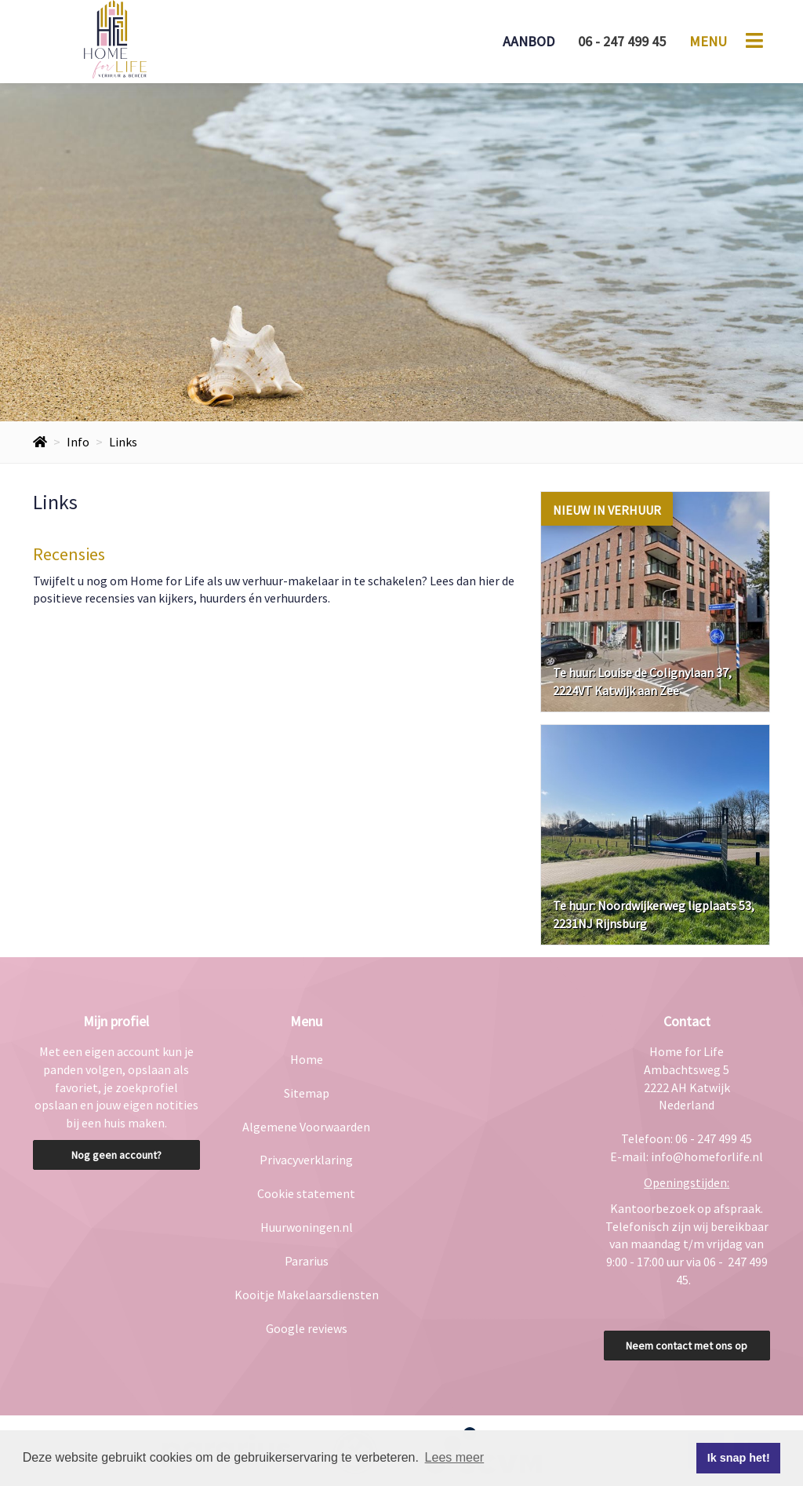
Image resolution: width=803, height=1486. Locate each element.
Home (306, 1059)
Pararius (307, 1261)
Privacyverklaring (306, 1159)
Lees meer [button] (455, 1457)
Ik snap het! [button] (738, 1457)
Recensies (69, 554)
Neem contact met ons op (686, 1345)
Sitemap (306, 1093)
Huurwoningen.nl (306, 1227)
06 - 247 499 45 (622, 41)
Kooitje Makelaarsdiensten (306, 1294)
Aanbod (528, 41)
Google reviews (306, 1328)
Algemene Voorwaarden (306, 1127)
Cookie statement (306, 1193)
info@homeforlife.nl (707, 1156)
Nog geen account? (116, 1155)
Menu (708, 41)
